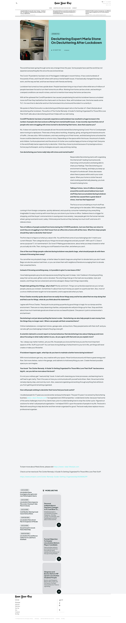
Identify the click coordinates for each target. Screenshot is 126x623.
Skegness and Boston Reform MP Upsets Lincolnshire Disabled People (51, 575)
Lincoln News (24, 490)
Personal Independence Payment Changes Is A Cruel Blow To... (51, 506)
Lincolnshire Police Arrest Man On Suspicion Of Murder (29, 520)
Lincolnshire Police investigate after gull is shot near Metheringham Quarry (28, 494)
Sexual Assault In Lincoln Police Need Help (27, 528)
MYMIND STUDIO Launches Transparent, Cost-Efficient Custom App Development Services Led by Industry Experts (98, 12)
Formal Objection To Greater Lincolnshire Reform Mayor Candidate (51, 542)
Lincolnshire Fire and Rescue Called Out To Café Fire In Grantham (29, 537)
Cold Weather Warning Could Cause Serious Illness (29, 513)
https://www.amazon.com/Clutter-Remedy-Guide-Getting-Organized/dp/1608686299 (53, 477)
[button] (16, 3)
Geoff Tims (58, 50)
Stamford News (25, 517)
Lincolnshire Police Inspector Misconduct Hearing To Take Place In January (29, 504)
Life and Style (55, 34)
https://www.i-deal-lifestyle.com (66, 467)
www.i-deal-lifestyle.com (37, 398)
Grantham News (25, 533)
